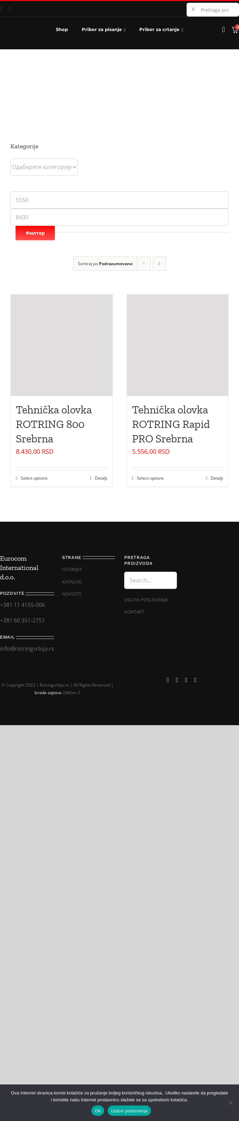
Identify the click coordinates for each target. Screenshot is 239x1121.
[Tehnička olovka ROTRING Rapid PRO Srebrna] (178, 345)
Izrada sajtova (47, 692)
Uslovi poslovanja (129, 1110)
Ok (98, 1110)
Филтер (35, 233)
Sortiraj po (105, 264)
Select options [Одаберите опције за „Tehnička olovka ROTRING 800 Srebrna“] (34, 478)
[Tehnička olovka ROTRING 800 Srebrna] (61, 345)
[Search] (193, 10)
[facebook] (168, 680)
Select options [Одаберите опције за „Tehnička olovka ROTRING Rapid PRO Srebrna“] (150, 478)
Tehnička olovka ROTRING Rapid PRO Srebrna (171, 424)
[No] (230, 1102)
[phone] (195, 680)
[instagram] (10, 9)
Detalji (101, 478)
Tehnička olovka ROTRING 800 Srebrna (54, 424)
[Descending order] (159, 264)
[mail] (186, 680)
